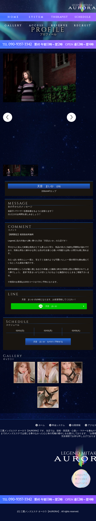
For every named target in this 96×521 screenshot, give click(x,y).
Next (71, 117)
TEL (17, 44)
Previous (7, 117)
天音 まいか (47, 306)
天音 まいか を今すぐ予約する (48, 342)
